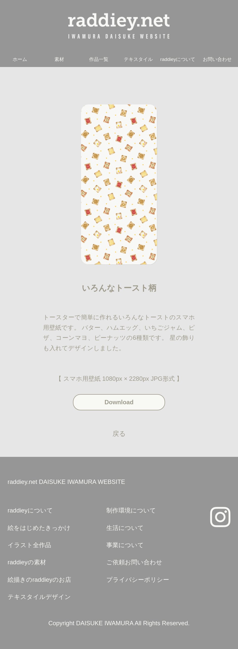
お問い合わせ (217, 59)
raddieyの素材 (27, 562)
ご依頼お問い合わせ (134, 562)
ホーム (20, 59)
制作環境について (131, 510)
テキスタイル (138, 59)
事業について (125, 545)
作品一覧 (98, 59)
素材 (59, 59)
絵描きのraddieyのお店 (39, 579)
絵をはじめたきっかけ (39, 527)
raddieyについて (177, 59)
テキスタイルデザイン (39, 596)
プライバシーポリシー (137, 579)
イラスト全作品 (29, 545)
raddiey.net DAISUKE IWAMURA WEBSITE (66, 481)
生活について (125, 527)
